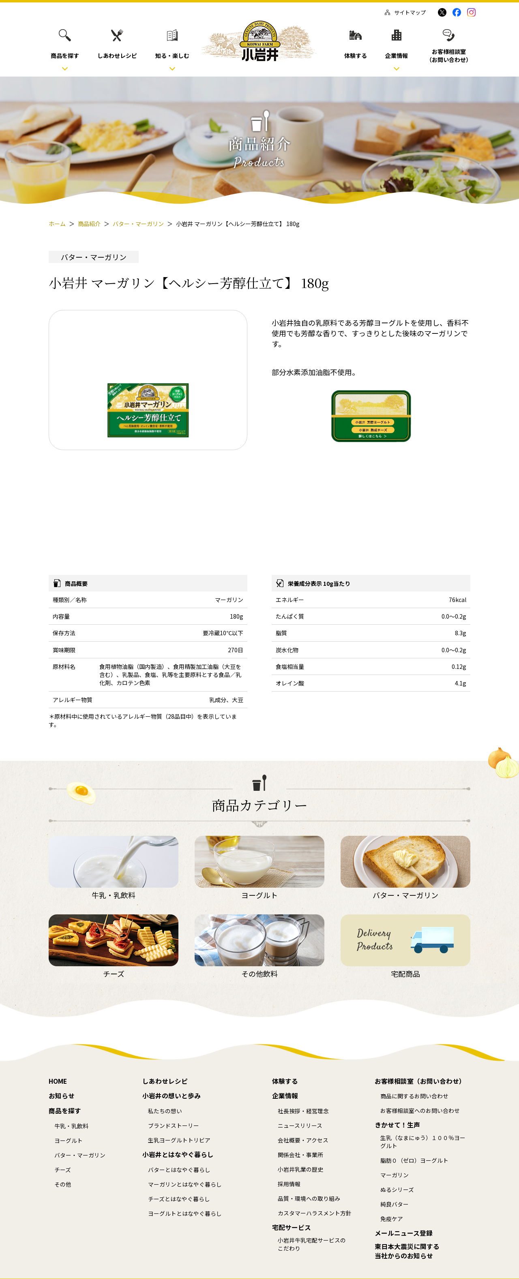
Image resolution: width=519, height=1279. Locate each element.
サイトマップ (405, 12)
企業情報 (285, 1095)
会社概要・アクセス (303, 1140)
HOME (58, 1081)
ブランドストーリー (173, 1126)
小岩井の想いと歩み (171, 1095)
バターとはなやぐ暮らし (179, 1170)
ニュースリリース (300, 1126)
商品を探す (65, 1110)
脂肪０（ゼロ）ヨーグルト (414, 1160)
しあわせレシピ (165, 1081)
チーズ (62, 1170)
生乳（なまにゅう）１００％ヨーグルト (422, 1142)
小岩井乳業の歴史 (300, 1169)
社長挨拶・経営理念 (303, 1111)
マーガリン (394, 1175)
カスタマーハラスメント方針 (315, 1213)
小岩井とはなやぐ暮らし (178, 1154)
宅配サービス (291, 1227)
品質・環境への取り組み (309, 1198)
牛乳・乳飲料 (71, 1126)
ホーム (57, 224)
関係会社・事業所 (300, 1155)
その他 (62, 1184)
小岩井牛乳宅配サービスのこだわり (312, 1244)
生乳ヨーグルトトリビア (179, 1140)
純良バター (394, 1204)
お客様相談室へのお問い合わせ (420, 1111)
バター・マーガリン (138, 224)
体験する (285, 1081)
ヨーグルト (68, 1140)
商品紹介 (89, 224)
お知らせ (62, 1095)
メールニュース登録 (404, 1233)
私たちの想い (165, 1111)
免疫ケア (391, 1219)
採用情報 (289, 1184)
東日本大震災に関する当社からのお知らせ (407, 1251)
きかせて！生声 (397, 1125)
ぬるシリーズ (397, 1190)
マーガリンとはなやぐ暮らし (185, 1184)
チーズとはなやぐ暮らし (179, 1199)
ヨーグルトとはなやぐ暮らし (185, 1213)
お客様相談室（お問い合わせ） (420, 1081)
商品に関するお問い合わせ (414, 1096)
